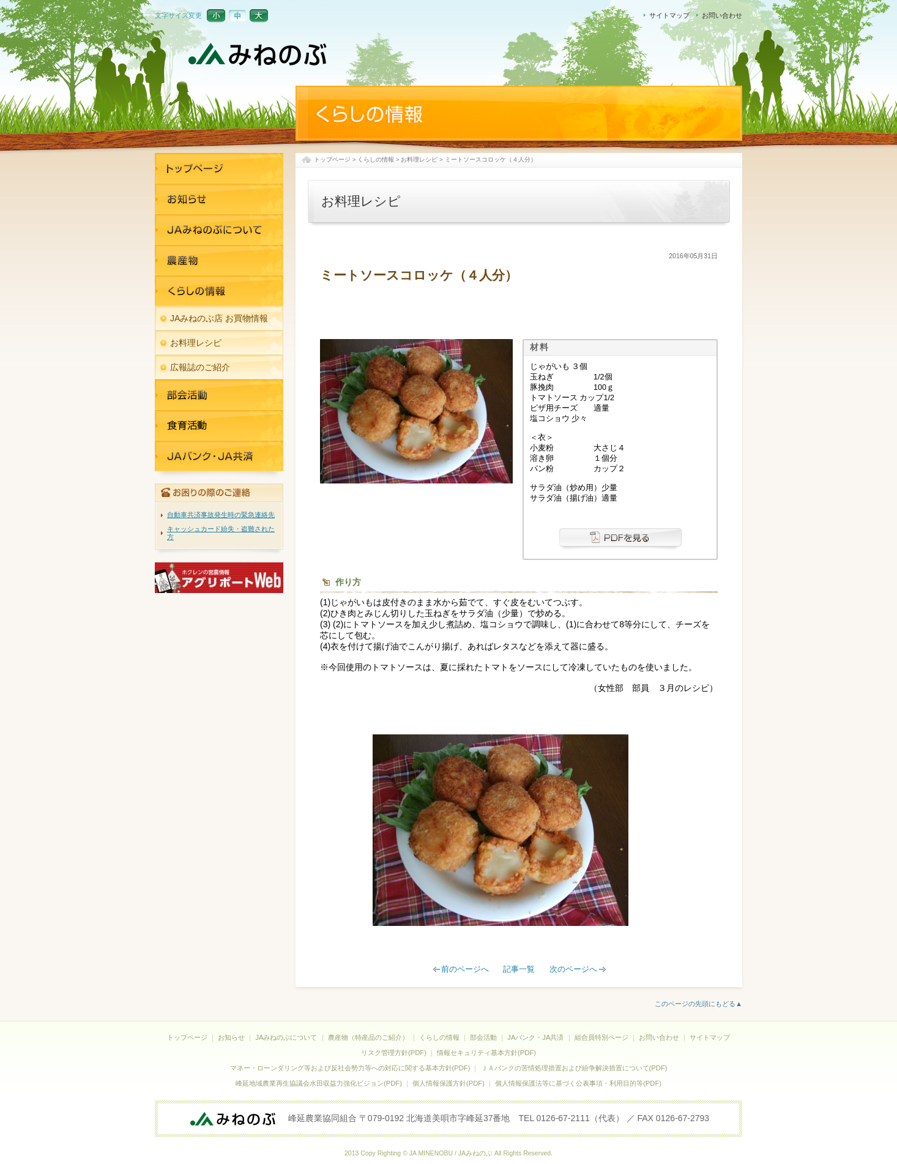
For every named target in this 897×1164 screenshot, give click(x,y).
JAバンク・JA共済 (219, 425)
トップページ (332, 159)
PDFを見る (620, 540)
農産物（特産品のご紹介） (368, 1037)
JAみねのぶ (258, 55)
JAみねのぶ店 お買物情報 (219, 318)
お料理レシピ (419, 159)
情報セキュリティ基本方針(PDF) (486, 1052)
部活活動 (219, 394)
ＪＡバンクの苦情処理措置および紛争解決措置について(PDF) (574, 1068)
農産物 (219, 260)
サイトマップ (669, 15)
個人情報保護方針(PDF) (448, 1083)
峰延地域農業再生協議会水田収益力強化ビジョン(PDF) (319, 1083)
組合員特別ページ (601, 1037)
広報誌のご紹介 (200, 367)
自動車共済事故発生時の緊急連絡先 (221, 514)
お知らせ (219, 199)
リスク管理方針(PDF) (393, 1052)
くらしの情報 (375, 159)
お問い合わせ (722, 15)
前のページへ (465, 969)
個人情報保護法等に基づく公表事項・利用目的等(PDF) (578, 1083)
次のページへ (573, 969)
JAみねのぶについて (219, 229)
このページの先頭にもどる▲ (698, 1003)
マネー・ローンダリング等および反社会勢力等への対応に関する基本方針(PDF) (350, 1068)
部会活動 (483, 1037)
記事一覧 (519, 969)
